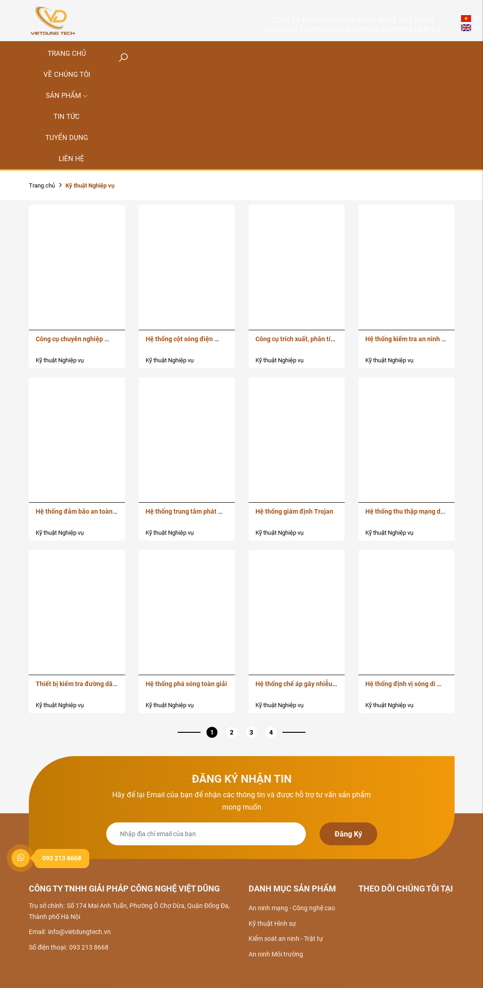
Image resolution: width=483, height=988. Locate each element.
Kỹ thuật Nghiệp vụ (60, 360)
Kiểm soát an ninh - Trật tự (286, 938)
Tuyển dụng (66, 138)
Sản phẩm (67, 95)
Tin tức (67, 117)
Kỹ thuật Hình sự (272, 923)
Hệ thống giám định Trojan (294, 511)
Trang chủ (42, 185)
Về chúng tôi (66, 74)
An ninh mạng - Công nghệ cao (292, 908)
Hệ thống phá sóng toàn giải (186, 683)
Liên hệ (71, 159)
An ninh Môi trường (276, 954)
